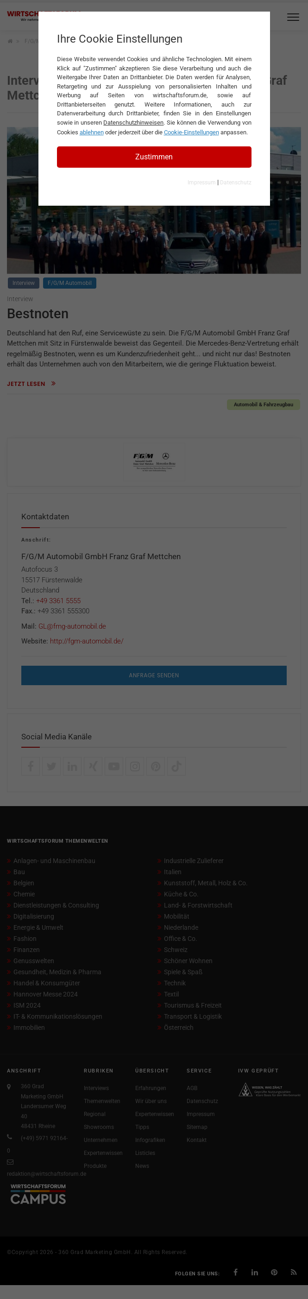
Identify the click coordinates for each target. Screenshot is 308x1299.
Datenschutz (235, 182)
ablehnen (92, 132)
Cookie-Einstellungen (191, 132)
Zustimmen (154, 156)
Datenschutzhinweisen (133, 122)
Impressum (202, 182)
